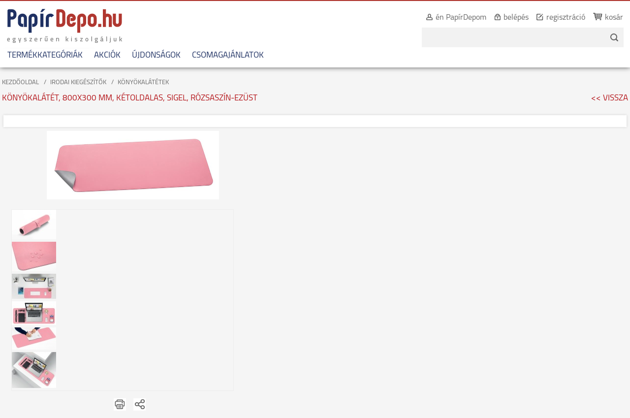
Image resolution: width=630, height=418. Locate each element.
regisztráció (565, 18)
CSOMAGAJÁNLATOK (228, 55)
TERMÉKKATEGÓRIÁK (45, 55)
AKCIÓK (107, 55)
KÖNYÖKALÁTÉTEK (143, 82)
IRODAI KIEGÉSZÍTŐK (78, 82)
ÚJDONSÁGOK (156, 55)
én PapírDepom (461, 18)
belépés (516, 18)
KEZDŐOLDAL (20, 82)
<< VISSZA (609, 98)
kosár (614, 18)
